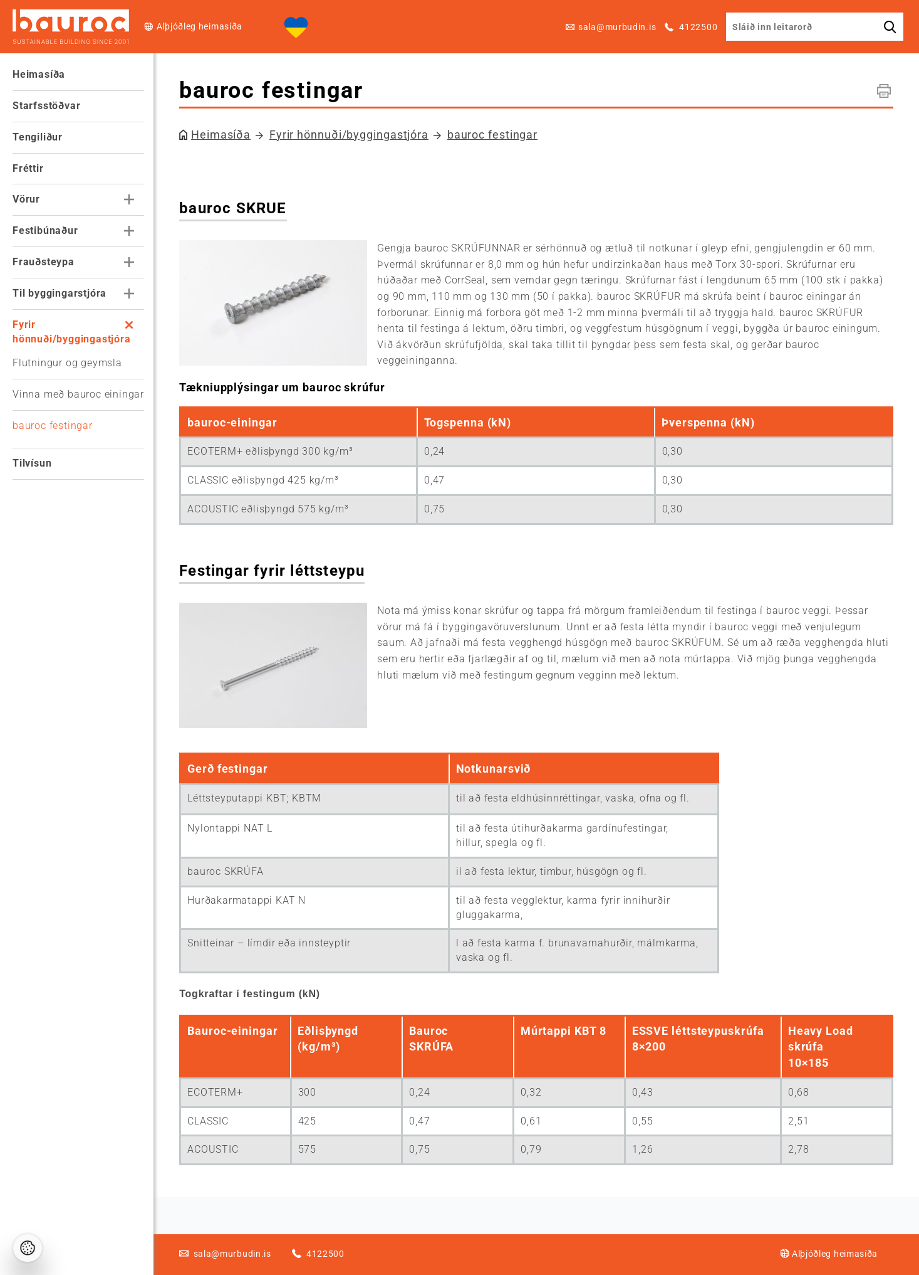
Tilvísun (32, 463)
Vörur (26, 199)
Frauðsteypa (44, 262)
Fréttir (28, 168)
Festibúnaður (45, 230)
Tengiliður (38, 137)
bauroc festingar (53, 425)
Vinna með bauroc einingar (78, 394)
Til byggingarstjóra (59, 293)
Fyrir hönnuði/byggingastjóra (72, 332)
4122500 (697, 27)
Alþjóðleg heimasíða (199, 26)
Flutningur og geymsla (67, 363)
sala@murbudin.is (617, 27)
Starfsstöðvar (46, 106)
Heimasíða (39, 74)
